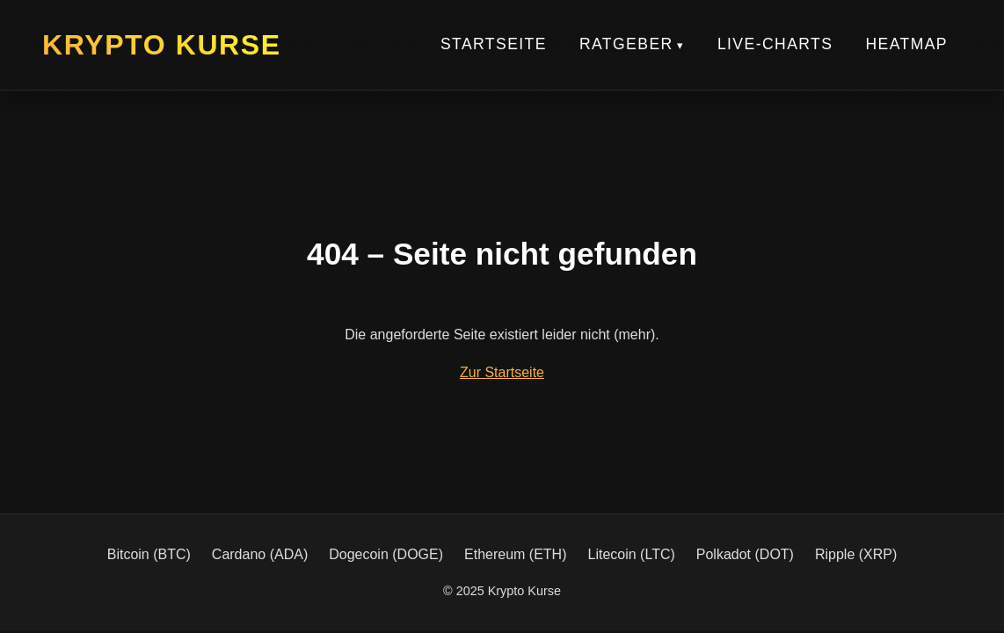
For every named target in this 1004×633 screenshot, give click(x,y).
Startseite (493, 44)
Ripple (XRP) (856, 554)
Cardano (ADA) (260, 554)
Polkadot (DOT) (745, 554)
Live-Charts (775, 44)
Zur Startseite (502, 372)
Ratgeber (626, 44)
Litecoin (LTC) (631, 554)
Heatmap (906, 44)
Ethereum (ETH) (515, 554)
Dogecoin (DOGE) (386, 554)
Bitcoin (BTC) (149, 554)
